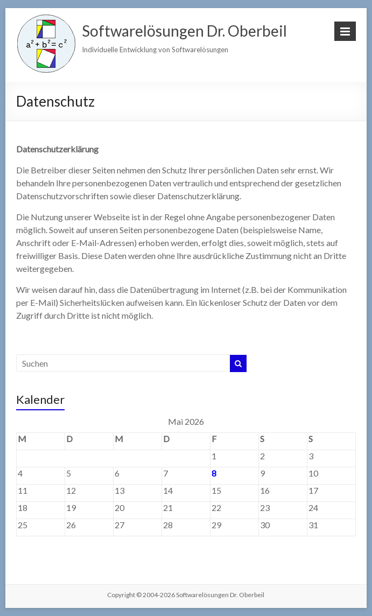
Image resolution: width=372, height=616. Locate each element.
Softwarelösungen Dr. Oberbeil (184, 31)
